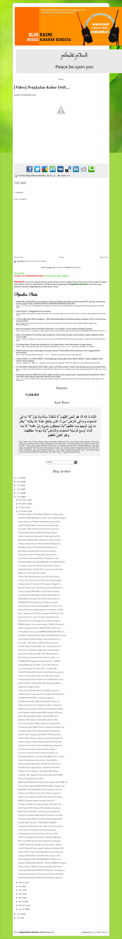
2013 (18, 914)
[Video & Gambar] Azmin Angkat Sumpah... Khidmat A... (40, 705)
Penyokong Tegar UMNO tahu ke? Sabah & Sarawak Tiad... (41, 727)
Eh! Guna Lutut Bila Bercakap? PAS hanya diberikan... (39, 650)
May (20, 894)
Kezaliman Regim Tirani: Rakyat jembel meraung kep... (39, 731)
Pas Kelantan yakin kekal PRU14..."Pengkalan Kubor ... (39, 558)
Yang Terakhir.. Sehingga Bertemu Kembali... (33, 311)
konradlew (59, 268)
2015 (18, 493)
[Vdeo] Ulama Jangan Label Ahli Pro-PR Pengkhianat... (40, 735)
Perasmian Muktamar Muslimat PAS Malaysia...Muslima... (40, 878)
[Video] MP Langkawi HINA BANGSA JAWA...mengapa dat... (42, 786)
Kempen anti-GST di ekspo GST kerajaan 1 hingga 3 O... (40, 584)
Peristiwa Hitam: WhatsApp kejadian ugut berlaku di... (39, 595)
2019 (19, 478)
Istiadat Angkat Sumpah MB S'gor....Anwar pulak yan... (40, 647)
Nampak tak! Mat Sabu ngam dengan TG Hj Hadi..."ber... (40, 804)
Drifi (68, 176)
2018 (19, 482)
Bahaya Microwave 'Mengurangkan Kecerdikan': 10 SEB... (40, 610)
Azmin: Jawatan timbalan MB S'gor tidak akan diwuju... (39, 683)
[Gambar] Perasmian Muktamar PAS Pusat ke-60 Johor (40, 815)
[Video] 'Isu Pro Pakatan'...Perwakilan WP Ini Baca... (38, 771)
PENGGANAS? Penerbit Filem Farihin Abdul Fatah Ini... (39, 599)
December (23, 500)
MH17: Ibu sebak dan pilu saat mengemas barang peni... (40, 841)
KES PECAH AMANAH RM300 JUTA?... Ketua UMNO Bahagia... (42, 518)
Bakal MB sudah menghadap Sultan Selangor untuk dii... (40, 790)
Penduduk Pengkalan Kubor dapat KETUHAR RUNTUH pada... (42, 636)
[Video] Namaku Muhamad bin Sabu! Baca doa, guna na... (41, 672)
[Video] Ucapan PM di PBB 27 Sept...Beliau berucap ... (39, 592)
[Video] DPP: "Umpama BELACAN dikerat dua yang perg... (41, 852)
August (22, 883)
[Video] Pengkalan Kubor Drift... (31, 779)
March (21, 902)
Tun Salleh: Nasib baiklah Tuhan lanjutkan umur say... (39, 529)
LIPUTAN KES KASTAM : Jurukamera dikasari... (36, 698)
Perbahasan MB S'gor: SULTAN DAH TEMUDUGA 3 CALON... (41, 757)
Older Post (104, 257)
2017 (18, 485)
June (21, 890)
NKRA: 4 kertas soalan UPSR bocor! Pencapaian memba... (41, 709)
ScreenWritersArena (100, 932)
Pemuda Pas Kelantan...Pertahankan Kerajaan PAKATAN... (41, 874)
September (23, 511)
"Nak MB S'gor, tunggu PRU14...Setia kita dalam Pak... (39, 768)
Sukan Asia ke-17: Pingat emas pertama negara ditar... (39, 522)
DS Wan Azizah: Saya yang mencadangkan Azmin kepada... (41, 694)
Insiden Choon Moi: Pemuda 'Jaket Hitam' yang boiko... (40, 793)
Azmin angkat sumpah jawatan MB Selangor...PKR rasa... (40, 713)
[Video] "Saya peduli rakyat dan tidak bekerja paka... (39, 676)
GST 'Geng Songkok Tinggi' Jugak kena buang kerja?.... (40, 724)
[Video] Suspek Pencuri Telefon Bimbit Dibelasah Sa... (39, 544)
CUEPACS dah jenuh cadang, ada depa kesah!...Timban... (40, 845)
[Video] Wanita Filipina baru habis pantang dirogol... (39, 526)
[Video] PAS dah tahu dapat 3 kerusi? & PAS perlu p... (39, 577)
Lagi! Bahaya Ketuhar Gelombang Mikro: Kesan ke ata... (40, 606)
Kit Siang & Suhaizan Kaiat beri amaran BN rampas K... (39, 566)
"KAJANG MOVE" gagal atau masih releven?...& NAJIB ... (39, 661)
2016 (19, 489)
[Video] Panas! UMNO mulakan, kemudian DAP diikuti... (40, 867)
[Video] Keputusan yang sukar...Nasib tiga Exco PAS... (39, 536)
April (20, 898)
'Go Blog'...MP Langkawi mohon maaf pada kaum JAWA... (40, 775)
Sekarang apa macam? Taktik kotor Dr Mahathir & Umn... (41, 680)
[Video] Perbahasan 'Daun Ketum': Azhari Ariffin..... (38, 760)
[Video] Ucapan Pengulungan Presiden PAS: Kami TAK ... (40, 742)
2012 (18, 918)
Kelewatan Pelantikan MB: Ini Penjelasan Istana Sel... (39, 702)
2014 (19, 497)
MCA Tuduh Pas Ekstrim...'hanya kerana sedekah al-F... (39, 812)
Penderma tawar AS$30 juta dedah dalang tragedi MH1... (40, 819)
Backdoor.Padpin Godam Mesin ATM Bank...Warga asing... (41, 514)
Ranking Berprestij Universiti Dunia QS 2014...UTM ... (38, 834)
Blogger (77, 268)
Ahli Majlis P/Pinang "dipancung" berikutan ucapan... (38, 602)
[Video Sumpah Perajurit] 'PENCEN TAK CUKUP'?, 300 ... (40, 628)
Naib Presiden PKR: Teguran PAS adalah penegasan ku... (40, 808)
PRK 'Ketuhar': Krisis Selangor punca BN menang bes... (39, 621)
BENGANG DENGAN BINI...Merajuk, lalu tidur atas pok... (40, 540)
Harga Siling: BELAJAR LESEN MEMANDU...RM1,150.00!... (40, 859)
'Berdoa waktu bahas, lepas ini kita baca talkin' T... (38, 749)
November (23, 504)
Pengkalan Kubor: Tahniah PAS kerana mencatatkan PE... (41, 570)
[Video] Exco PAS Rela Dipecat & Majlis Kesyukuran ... (39, 691)
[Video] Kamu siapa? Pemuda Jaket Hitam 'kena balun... (40, 797)
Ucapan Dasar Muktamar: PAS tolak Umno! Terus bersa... (41, 826)
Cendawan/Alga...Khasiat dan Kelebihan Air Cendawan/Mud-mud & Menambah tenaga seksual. (54, 345)
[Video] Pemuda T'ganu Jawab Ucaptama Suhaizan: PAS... (41, 848)
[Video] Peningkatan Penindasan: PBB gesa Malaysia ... (40, 837)
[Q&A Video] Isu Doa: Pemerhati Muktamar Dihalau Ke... (40, 746)
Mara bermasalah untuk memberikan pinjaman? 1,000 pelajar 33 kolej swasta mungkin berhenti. (54, 329)
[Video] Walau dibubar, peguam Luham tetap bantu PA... (40, 738)
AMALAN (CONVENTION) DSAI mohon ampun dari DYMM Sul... (43, 782)
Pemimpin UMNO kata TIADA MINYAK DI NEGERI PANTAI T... (42, 562)
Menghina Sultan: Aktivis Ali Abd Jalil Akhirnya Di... (38, 548)
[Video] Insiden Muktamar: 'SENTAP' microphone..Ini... (40, 764)
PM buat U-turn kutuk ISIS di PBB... (32, 573)
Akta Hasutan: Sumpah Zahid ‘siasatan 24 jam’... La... (39, 658)
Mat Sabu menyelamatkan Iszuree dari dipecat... (37, 551)
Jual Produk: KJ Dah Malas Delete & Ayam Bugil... (37, 830)
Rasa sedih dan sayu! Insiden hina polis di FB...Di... (37, 555)
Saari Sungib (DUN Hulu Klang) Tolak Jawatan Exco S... (40, 639)
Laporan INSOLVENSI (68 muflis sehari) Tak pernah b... (40, 856)
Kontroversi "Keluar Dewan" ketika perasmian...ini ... (38, 753)
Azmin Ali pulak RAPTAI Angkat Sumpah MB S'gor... (38, 716)
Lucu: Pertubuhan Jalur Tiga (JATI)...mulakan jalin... (38, 669)
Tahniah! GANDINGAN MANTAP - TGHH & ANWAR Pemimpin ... (43, 863)
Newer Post (18, 257)
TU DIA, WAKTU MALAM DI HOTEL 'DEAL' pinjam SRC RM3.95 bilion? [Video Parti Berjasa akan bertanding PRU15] (61, 367)
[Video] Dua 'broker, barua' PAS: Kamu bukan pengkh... (40, 580)
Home (61, 79)
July (20, 886)
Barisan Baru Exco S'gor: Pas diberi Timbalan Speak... (39, 617)
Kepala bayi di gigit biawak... (29, 687)
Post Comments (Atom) (37, 261)
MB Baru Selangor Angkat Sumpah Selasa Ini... (36, 801)
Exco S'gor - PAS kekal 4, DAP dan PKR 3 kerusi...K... (38, 643)
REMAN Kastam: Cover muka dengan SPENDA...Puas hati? (41, 624)
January (22, 909)
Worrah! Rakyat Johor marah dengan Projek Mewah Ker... (41, 588)
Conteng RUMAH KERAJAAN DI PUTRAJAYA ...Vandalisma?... (42, 870)
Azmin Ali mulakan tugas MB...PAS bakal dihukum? (38, 654)
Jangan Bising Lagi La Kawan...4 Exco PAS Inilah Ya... (38, 665)
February (22, 905)
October (22, 508)
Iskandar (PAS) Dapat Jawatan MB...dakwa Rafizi (38, 720)
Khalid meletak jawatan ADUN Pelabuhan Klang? (37, 533)
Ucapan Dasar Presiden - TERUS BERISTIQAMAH (37, 823)
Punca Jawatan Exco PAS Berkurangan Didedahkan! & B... (41, 614)
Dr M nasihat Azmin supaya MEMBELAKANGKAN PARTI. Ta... (41, 632)
